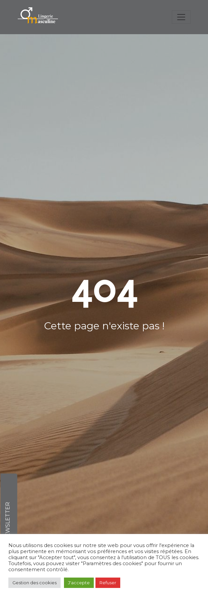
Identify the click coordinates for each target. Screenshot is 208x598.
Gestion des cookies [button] (34, 582)
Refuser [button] (107, 582)
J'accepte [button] (79, 582)
